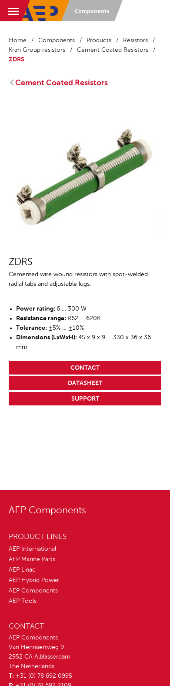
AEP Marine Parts (32, 559)
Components (56, 40)
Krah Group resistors (37, 50)
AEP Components (33, 591)
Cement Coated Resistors (112, 50)
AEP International (32, 549)
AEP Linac (22, 570)
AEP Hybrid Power (34, 580)
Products (99, 40)
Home (18, 40)
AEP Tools (23, 601)
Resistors (135, 40)
